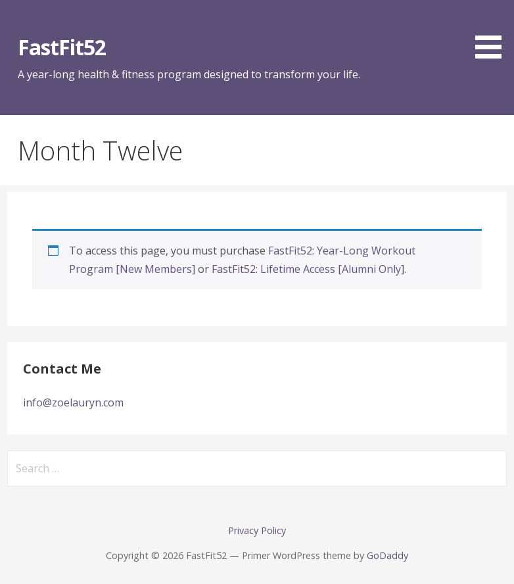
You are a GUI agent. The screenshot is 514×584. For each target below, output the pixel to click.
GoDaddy (387, 555)
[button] (493, 31)
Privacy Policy (257, 530)
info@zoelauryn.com (73, 402)
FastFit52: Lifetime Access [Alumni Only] (308, 269)
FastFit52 (62, 47)
